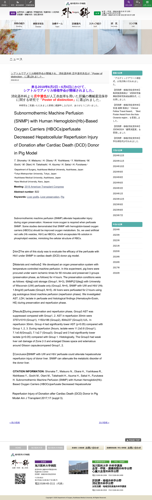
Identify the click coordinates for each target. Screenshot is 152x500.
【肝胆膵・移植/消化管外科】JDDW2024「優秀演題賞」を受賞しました (127, 129)
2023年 (116, 235)
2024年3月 (118, 188)
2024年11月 (118, 161)
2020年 (116, 251)
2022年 (116, 240)
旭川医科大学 (36, 448)
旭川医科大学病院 (55, 448)
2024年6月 (118, 183)
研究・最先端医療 (17, 3)
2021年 (116, 246)
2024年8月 (118, 177)
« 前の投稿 (15, 422)
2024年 (116, 229)
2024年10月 (118, 166)
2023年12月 (118, 199)
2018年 (116, 262)
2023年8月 (118, 210)
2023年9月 (118, 204)
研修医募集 (30, 3)
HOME (18, 448)
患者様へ (4, 3)
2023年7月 (118, 215)
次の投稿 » (104, 422)
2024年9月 (118, 172)
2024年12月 (118, 155)
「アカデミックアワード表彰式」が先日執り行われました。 (127, 81)
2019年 (116, 257)
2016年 (116, 273)
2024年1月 (118, 193)
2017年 (116, 267)
